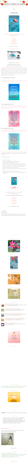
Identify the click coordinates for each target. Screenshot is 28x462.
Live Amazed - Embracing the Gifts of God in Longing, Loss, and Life (14, 34)
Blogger (16, 448)
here (18, 193)
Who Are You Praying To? (5, 428)
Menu (14, 9)
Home (14, 234)
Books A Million (14, 40)
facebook (12, 206)
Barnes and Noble (14, 198)
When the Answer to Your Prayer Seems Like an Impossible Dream (13, 313)
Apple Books (14, 42)
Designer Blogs (16, 461)
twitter (15, 206)
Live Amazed (16, 62)
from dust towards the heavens (14, 4)
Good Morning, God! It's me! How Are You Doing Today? (12, 308)
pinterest (18, 206)
